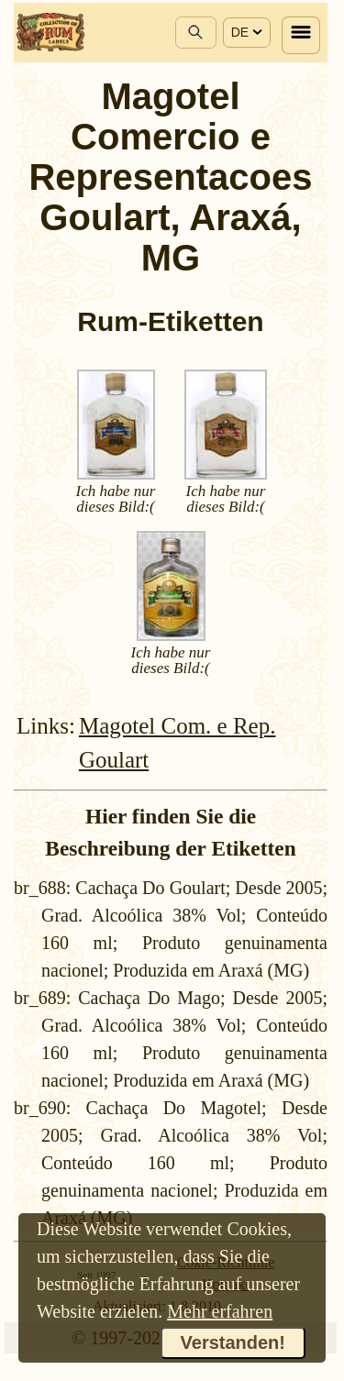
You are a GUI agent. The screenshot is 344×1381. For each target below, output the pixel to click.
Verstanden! (233, 1342)
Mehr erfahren (219, 1311)
